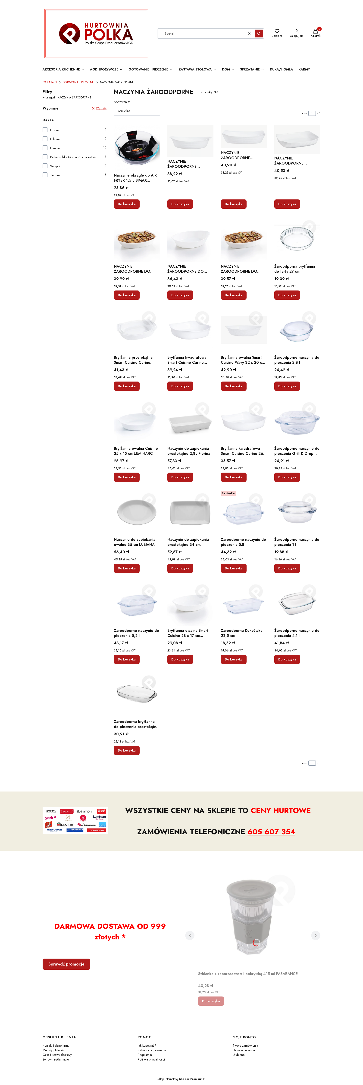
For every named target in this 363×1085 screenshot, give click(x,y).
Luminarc (56, 148)
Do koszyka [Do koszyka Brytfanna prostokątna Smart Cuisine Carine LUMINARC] (127, 386)
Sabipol (55, 166)
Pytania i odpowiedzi (152, 1050)
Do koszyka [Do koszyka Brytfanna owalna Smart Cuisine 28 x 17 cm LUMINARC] (180, 659)
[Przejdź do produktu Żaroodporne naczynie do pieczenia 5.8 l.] (244, 512)
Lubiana (55, 139)
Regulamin (145, 1054)
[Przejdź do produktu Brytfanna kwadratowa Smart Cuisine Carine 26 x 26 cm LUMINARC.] (244, 421)
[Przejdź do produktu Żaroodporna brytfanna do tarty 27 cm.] (297, 239)
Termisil (55, 175)
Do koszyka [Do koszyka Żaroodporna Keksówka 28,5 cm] (234, 659)
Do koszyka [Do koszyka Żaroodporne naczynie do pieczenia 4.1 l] (287, 659)
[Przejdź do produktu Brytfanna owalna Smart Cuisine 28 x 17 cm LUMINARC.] (190, 603)
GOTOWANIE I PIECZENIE (78, 82)
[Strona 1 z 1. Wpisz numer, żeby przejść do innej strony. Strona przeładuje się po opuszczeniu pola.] (312, 113)
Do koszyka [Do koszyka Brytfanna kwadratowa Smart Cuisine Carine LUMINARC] (180, 386)
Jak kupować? (147, 1045)
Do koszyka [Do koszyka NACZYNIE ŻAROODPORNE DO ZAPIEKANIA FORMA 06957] (234, 295)
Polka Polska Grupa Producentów (73, 157)
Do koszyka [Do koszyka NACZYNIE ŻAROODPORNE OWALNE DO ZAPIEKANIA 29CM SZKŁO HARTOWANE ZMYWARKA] (180, 204)
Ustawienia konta (244, 1050)
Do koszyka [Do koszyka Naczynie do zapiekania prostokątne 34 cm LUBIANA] (180, 568)
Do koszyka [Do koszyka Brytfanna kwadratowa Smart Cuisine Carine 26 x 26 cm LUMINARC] (234, 477)
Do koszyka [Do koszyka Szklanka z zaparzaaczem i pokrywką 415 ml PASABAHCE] (211, 1001)
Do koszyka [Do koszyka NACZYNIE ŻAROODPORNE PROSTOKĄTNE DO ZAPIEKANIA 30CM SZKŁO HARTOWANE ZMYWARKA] (234, 204)
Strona (303, 113)
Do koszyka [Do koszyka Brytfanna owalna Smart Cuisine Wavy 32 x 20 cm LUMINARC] (234, 386)
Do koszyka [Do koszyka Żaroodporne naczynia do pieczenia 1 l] (287, 568)
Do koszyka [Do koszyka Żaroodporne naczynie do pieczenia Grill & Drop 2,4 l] (287, 477)
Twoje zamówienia (245, 1045)
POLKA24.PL (50, 82)
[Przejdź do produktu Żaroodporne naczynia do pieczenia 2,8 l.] (297, 330)
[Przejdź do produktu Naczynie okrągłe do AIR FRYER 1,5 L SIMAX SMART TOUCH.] (137, 148)
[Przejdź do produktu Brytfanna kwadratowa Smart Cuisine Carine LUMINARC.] (190, 330)
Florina (54, 130)
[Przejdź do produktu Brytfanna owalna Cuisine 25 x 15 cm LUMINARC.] (137, 421)
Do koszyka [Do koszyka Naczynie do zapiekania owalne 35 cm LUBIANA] (127, 568)
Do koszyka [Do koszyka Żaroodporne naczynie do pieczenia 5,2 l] (127, 659)
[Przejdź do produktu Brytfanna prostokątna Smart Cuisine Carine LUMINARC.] (137, 330)
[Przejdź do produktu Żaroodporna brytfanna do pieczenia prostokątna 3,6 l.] (137, 694)
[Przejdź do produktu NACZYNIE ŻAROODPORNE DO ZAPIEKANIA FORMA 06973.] (190, 239)
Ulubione (238, 1054)
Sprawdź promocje (66, 964)
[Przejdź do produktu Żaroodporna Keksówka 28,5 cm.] (244, 603)
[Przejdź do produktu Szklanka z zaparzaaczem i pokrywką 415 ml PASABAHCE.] (252, 917)
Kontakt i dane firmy (56, 1045)
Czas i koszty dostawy (57, 1054)
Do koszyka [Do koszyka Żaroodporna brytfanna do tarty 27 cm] (287, 295)
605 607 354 (271, 831)
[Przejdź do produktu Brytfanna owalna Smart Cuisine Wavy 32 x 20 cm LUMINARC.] (244, 330)
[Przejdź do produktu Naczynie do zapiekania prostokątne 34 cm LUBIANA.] (190, 512)
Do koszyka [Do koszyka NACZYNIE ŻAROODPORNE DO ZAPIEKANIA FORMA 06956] (127, 295)
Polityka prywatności (151, 1059)
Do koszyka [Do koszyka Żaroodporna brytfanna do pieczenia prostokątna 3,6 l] (127, 750)
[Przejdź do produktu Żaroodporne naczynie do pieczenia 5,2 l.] (137, 603)
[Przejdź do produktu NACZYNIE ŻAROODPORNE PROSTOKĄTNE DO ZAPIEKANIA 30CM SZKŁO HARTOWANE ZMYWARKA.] (244, 136)
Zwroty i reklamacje (56, 1059)
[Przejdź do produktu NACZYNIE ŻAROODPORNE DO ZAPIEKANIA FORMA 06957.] (244, 239)
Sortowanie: (122, 102)
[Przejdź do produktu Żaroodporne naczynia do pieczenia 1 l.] (297, 512)
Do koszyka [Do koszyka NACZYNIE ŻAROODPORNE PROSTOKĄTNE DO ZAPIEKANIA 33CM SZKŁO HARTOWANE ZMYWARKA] (287, 204)
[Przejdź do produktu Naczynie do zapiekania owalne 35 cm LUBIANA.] (137, 512)
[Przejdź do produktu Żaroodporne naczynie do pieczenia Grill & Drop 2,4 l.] (297, 421)
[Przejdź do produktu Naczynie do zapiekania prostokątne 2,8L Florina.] (190, 421)
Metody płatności (54, 1050)
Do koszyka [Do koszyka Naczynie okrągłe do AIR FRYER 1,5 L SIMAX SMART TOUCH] (127, 204)
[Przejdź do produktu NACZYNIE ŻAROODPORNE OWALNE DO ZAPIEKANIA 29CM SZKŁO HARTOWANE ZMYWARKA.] (190, 141)
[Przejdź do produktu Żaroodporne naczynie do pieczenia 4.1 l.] (297, 603)
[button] (259, 33)
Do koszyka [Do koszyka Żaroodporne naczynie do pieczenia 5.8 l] (234, 568)
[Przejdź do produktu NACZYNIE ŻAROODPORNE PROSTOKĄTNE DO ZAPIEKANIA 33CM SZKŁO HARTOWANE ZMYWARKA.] (297, 139)
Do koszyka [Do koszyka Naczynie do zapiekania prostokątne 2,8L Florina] (180, 477)
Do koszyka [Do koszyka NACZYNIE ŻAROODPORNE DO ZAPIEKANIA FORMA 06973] (180, 295)
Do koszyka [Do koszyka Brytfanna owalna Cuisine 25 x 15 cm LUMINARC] (127, 477)
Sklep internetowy (179, 1079)
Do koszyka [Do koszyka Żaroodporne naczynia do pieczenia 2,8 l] (287, 386)
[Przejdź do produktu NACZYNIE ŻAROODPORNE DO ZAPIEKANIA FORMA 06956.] (137, 239)
